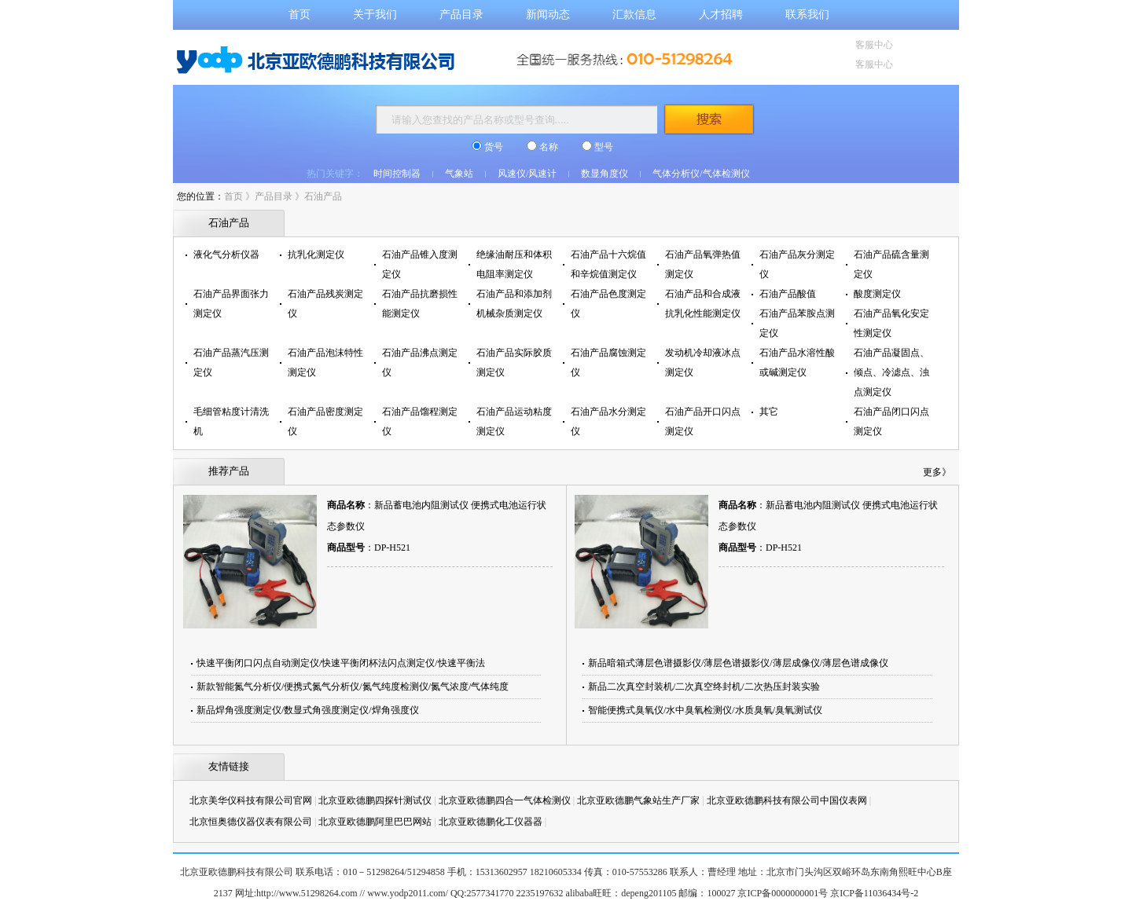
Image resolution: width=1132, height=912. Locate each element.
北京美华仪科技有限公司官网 (250, 800)
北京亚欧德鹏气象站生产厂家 (638, 800)
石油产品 (323, 196)
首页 (300, 14)
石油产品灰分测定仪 (797, 264)
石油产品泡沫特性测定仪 (325, 362)
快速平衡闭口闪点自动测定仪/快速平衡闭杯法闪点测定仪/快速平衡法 (341, 662)
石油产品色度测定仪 (608, 303)
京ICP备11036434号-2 (874, 893)
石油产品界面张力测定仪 (231, 303)
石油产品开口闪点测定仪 (703, 421)
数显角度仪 (604, 173)
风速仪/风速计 (527, 173)
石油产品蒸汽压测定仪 (231, 362)
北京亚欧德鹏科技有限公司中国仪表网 (787, 800)
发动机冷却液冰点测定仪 (703, 362)
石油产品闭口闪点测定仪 (891, 421)
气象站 (459, 173)
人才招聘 (721, 14)
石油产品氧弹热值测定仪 (703, 264)
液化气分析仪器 (226, 254)
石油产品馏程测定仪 (420, 421)
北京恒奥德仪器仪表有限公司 (250, 821)
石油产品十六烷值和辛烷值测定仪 (608, 264)
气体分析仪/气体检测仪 (700, 173)
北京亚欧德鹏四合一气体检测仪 (505, 800)
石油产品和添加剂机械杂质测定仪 (514, 303)
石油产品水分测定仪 (608, 421)
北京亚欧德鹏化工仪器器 (490, 821)
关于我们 (375, 14)
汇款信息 (634, 14)
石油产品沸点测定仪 (420, 362)
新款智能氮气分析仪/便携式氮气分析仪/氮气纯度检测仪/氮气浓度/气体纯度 (353, 686)
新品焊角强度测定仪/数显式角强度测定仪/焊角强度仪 (308, 710)
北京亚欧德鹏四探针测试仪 (375, 800)
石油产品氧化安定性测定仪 (891, 323)
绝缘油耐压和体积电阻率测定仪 (514, 264)
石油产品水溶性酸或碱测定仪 (797, 362)
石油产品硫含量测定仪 (891, 264)
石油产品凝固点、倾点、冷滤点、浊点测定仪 (891, 372)
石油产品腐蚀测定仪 (608, 362)
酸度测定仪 (877, 293)
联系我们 (807, 14)
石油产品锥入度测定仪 (420, 264)
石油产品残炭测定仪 (325, 303)
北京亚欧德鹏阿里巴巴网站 (375, 821)
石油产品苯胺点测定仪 (797, 323)
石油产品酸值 (787, 293)
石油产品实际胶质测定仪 (514, 362)
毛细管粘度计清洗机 (231, 421)
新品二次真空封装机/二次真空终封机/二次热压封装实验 (704, 686)
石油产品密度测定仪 (325, 421)
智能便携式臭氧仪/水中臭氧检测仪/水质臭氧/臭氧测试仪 (705, 710)
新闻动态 (548, 14)
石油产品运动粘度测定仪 (514, 421)
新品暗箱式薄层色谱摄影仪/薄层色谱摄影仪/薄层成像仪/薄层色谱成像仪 (738, 662)
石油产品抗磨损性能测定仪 (420, 303)
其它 (768, 411)
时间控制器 (397, 173)
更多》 (937, 472)
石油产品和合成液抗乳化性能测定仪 (703, 303)
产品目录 (461, 14)
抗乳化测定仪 (316, 254)
